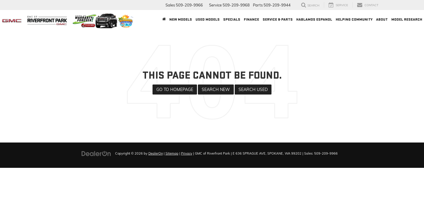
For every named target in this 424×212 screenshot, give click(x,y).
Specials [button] (231, 19)
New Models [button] (180, 19)
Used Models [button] (208, 19)
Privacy (186, 153)
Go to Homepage (174, 89)
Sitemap (171, 153)
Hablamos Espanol (314, 19)
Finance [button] (251, 19)
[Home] (164, 19)
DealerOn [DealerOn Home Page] (155, 153)
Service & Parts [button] (278, 19)
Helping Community (354, 19)
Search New (216, 89)
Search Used (253, 89)
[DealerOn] (96, 153)
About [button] (382, 19)
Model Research (406, 19)
